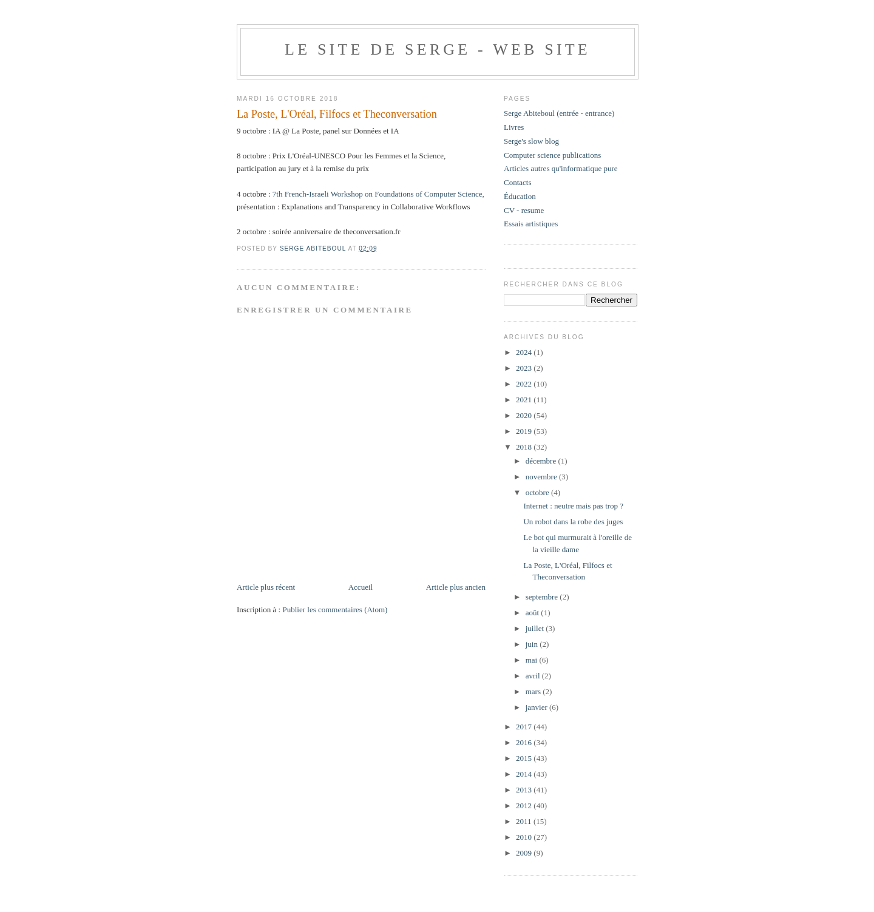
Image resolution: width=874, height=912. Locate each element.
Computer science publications (552, 155)
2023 (525, 368)
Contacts (518, 182)
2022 (525, 383)
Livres (514, 127)
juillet (536, 628)
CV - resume (524, 210)
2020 (525, 415)
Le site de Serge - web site (438, 49)
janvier (537, 707)
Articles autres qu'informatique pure (561, 168)
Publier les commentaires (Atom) (334, 609)
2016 (525, 742)
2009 (525, 852)
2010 (525, 837)
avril (534, 675)
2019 (525, 431)
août (533, 612)
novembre (542, 476)
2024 (525, 352)
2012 (525, 805)
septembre (543, 596)
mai (533, 659)
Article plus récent (266, 587)
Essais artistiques (531, 223)
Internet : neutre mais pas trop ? (573, 505)
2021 (525, 399)
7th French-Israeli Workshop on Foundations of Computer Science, (378, 193)
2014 (525, 774)
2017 (525, 726)
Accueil (360, 587)
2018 (525, 446)
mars (534, 691)
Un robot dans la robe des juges (573, 521)
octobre (538, 492)
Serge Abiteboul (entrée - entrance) (559, 113)
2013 (525, 789)
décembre (542, 460)
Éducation (520, 196)
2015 (525, 758)
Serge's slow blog (531, 141)
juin (533, 644)
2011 (525, 821)
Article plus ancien (456, 587)
